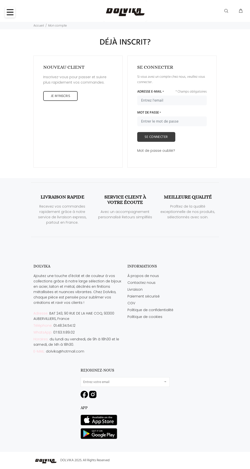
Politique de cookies (144, 316)
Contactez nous (141, 282)
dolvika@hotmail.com (65, 351)
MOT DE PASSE (149, 112)
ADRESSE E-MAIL (150, 92)
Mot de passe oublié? (156, 150)
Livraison (135, 289)
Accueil (38, 25)
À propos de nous (143, 275)
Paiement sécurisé (143, 296)
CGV (131, 303)
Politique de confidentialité (150, 309)
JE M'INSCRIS (60, 96)
